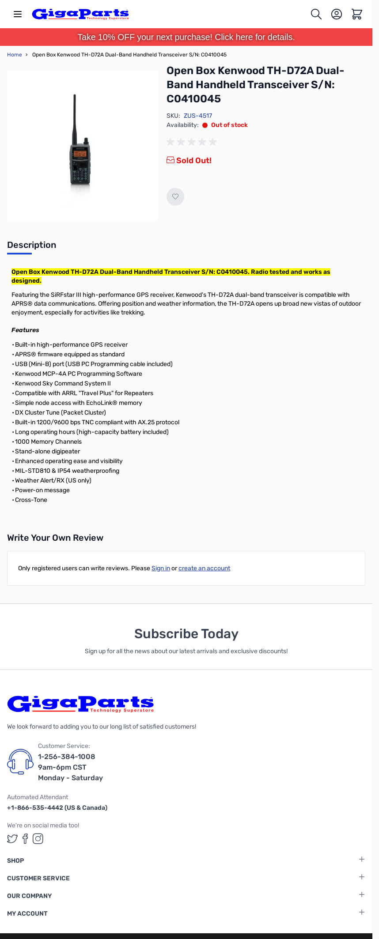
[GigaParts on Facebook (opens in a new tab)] (25, 838)
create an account (204, 568)
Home (14, 55)
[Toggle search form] (316, 14)
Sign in (161, 568)
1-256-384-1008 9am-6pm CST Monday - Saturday (70, 767)
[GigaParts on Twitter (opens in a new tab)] (12, 838)
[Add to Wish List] (175, 197)
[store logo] (80, 14)
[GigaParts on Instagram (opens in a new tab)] (38, 838)
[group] (193, 142)
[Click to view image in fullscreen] (82, 146)
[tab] (31, 247)
